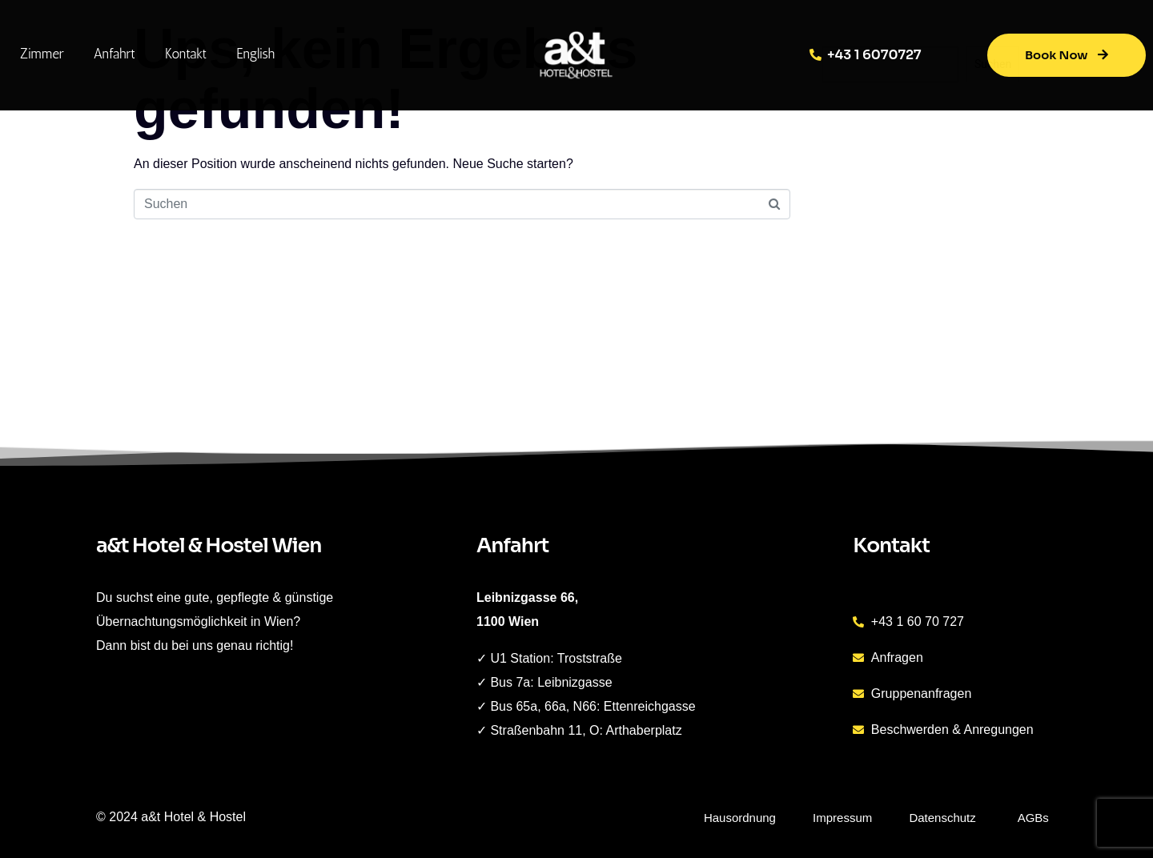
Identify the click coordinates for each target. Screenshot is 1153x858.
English (255, 54)
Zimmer (42, 54)
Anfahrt (114, 54)
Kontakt (186, 54)
